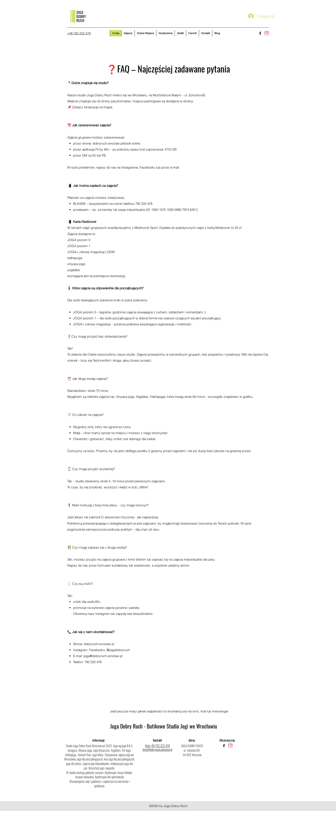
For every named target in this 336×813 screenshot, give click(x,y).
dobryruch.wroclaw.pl (99, 644)
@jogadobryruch (118, 650)
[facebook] (260, 33)
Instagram (102, 614)
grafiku (247, 397)
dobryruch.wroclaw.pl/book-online (116, 143)
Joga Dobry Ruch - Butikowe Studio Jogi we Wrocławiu (163, 726)
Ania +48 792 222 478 (157, 745)
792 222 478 (93, 662)
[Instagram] (266, 33)
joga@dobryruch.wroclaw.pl (103, 656)
